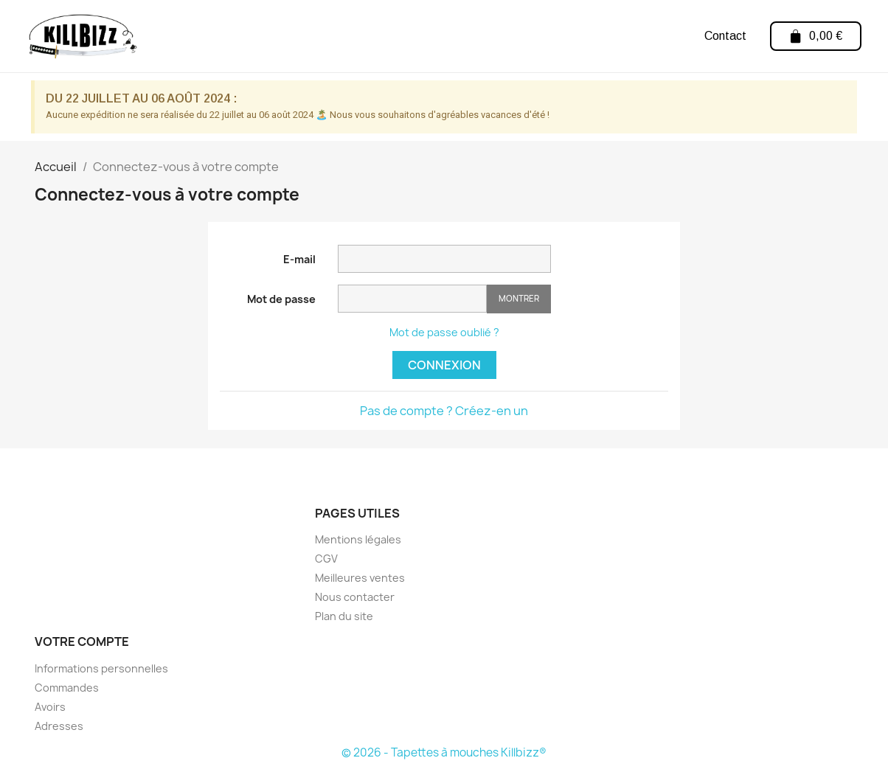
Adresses (59, 726)
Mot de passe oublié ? (444, 332)
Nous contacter (355, 597)
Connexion (444, 365)
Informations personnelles (101, 668)
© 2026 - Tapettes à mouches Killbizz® (444, 752)
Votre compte (82, 641)
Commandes (67, 688)
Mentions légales (358, 539)
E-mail (299, 259)
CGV (326, 559)
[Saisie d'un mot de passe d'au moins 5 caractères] (412, 299)
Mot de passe (281, 299)
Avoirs (50, 707)
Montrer (519, 298)
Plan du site (344, 616)
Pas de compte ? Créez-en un (444, 411)
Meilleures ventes (360, 578)
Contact (725, 35)
